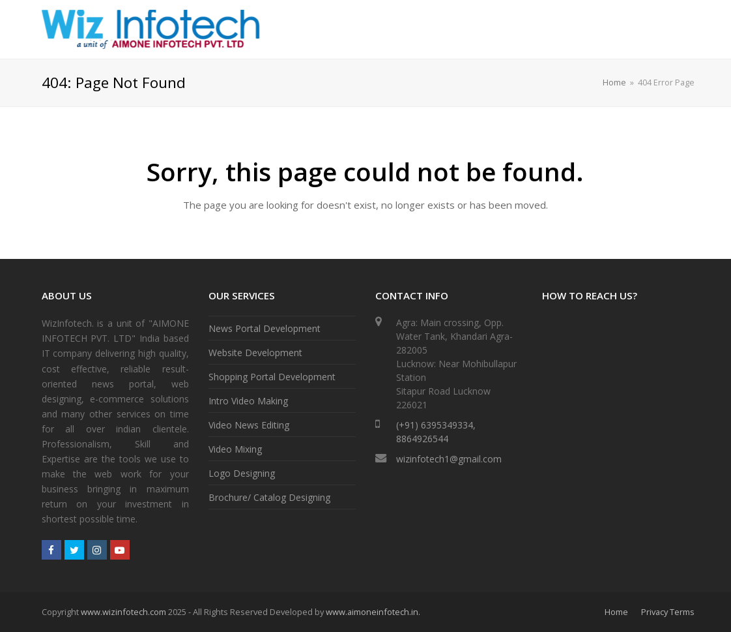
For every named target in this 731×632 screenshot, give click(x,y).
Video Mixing (235, 449)
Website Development (255, 352)
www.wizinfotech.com (123, 612)
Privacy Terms (668, 612)
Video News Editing (248, 425)
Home (614, 82)
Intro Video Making (248, 401)
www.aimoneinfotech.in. (373, 612)
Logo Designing (241, 473)
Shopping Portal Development (272, 376)
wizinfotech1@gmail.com (449, 459)
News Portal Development (264, 328)
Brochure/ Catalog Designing (269, 497)
